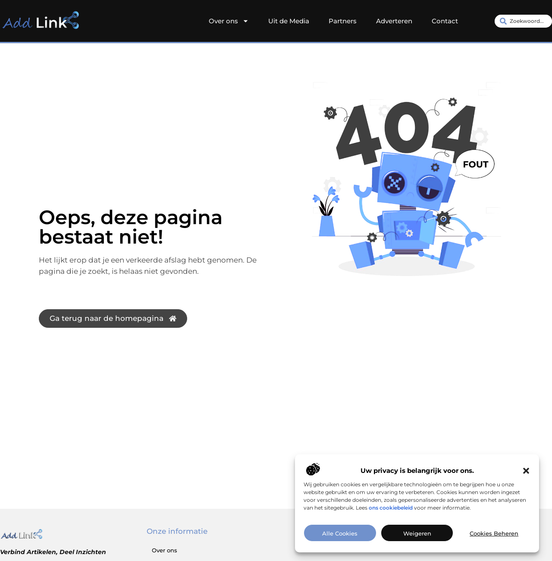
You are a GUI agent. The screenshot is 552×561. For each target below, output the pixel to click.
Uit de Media (288, 21)
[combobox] (523, 21)
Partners (343, 21)
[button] (526, 470)
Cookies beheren (494, 533)
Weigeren (417, 533)
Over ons (229, 21)
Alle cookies (340, 533)
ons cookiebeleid (391, 507)
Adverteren (394, 21)
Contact (445, 21)
